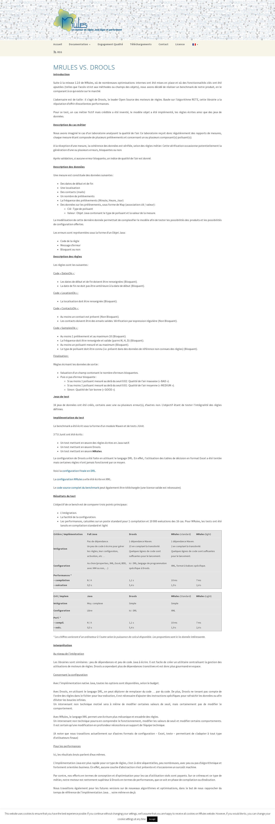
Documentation (78, 44)
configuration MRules (70, 479)
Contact (163, 44)
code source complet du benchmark (78, 487)
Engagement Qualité (110, 44)
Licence (180, 44)
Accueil (57, 44)
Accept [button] (152, 819)
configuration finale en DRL (78, 471)
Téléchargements (141, 44)
